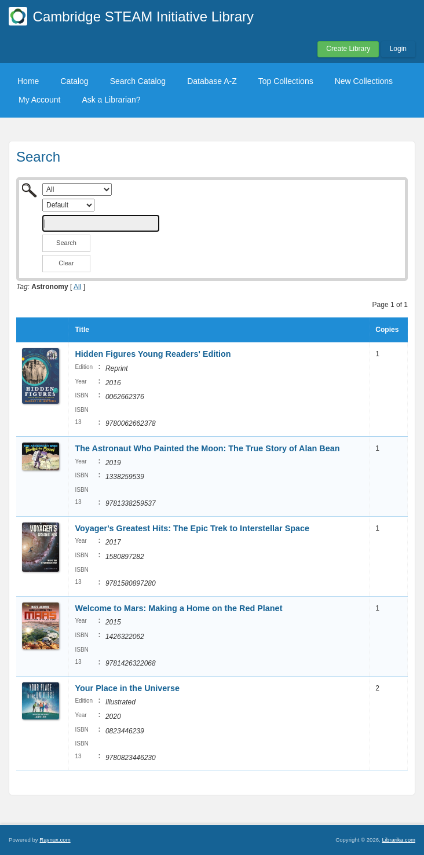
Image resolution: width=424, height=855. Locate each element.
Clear (66, 263)
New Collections (364, 81)
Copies (387, 330)
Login (398, 49)
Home (28, 81)
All (77, 287)
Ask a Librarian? (111, 99)
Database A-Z (212, 81)
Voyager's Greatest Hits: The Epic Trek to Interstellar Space (192, 528)
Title (82, 330)
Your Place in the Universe (127, 688)
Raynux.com (54, 839)
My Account (39, 99)
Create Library (348, 49)
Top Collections (285, 81)
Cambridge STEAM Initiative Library (143, 16)
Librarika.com (398, 839)
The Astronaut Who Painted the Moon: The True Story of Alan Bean (207, 448)
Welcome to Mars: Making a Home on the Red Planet (178, 608)
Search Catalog (138, 81)
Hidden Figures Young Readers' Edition (153, 354)
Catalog (74, 81)
